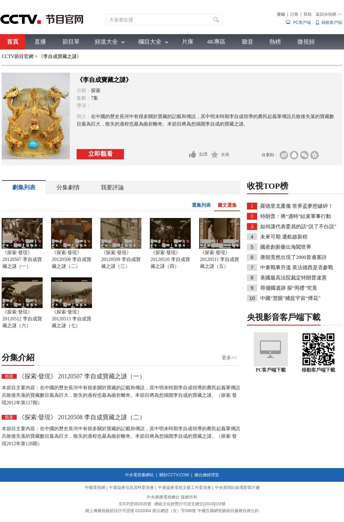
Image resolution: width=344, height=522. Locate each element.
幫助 (307, 14)
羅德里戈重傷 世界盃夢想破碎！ (296, 206)
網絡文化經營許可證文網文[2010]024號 (189, 504)
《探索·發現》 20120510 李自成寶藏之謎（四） (170, 259)
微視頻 (306, 42)
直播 (40, 42)
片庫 (187, 42)
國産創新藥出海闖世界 (285, 247)
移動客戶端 (332, 22)
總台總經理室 (206, 475)
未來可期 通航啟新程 (284, 237)
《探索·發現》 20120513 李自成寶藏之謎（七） (71, 318)
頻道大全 (106, 42)
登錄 (281, 14)
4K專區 (216, 42)
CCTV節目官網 (17, 56)
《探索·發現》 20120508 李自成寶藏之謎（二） (71, 259)
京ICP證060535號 (135, 504)
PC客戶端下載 (271, 370)
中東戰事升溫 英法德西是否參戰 (296, 267)
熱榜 (275, 42)
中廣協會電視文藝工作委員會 (184, 487)
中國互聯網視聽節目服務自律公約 (228, 510)
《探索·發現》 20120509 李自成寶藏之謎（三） (121, 259)
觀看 (9, 376)
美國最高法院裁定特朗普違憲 (293, 277)
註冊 (294, 14)
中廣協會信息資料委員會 (131, 487)
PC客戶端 (302, 22)
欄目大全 (149, 42)
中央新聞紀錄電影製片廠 (237, 487)
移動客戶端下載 (318, 370)
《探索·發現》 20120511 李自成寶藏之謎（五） (219, 259)
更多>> (229, 357)
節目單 (71, 42)
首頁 (12, 42)
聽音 (247, 42)
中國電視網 (95, 487)
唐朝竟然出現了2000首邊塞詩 (293, 257)
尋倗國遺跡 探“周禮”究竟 (288, 288)
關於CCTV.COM (174, 475)
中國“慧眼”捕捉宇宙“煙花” (290, 298)
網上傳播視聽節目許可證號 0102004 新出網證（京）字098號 (140, 510)
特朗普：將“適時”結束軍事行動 (295, 216)
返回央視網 (329, 14)
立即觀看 (100, 153)
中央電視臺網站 (139, 475)
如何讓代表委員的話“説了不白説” (298, 226)
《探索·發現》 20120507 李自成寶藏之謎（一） (22, 259)
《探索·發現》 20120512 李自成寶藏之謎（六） (22, 318)
